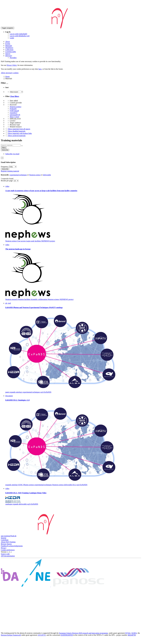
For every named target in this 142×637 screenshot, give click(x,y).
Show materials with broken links (18, 133)
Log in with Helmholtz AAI (20, 36)
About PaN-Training (8, 542)
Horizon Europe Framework (11, 635)
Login (12, 38)
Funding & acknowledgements (12, 546)
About (7, 42)
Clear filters (14, 96)
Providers (13, 58)
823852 (134, 633)
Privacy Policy (12, 65)
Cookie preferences (8, 550)
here (40, 69)
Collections (9, 50)
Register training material (10, 171)
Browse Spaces (6, 544)
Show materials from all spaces (17, 129)
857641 (128, 633)
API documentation (8, 556)
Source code (5, 554)
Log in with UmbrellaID (18, 34)
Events (7, 44)
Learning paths (10, 52)
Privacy (3, 548)
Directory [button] (8, 56)
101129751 (42, 635)
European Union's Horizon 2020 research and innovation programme (83, 633)
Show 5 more (14, 117)
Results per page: (7, 181)
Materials (8, 46)
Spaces (7, 54)
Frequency (4, 167)
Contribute (4, 540)
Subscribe (5, 150)
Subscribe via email (12, 154)
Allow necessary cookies (10, 73)
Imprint (3, 538)
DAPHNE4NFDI (67, 635)
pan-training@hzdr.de (8, 536)
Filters (4, 147)
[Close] (2, 158)
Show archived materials (15, 136)
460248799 (132, 635)
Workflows (9, 48)
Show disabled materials (15, 131)
